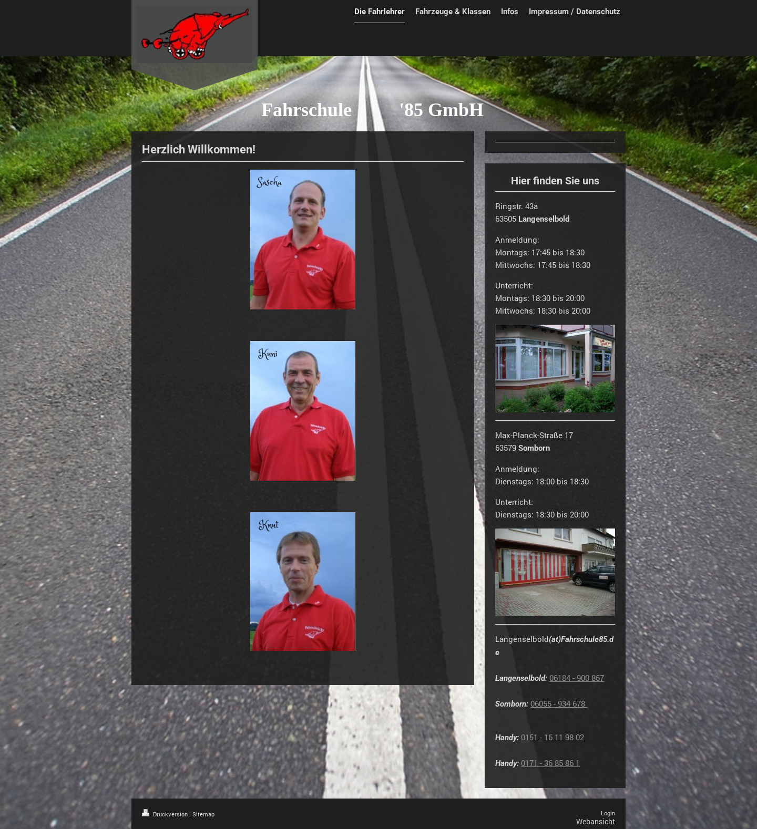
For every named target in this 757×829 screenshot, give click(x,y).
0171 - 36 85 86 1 (550, 763)
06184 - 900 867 (576, 677)
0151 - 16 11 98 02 (552, 737)
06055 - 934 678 (558, 703)
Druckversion (165, 814)
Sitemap (203, 814)
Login (608, 813)
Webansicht (595, 821)
